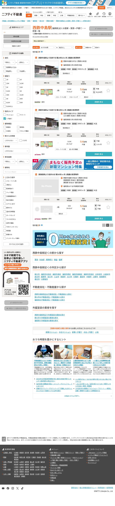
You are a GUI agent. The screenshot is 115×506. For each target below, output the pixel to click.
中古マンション (65, 332)
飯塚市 (43, 276)
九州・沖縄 (7, 474)
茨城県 (39, 457)
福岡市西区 (66, 274)
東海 (4, 464)
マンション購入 (55, 458)
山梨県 (21, 462)
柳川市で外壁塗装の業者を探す (46, 317)
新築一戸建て (77, 332)
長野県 (27, 462)
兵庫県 (21, 467)
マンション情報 (55, 468)
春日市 (37, 279)
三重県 (32, 464)
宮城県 (32, 453)
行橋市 (75, 276)
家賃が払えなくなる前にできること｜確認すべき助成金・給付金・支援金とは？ (62, 362)
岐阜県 (21, 464)
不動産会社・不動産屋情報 (59, 465)
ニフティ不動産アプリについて (98, 455)
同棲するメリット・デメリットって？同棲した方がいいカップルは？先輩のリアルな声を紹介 (54, 389)
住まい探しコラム (56, 473)
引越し (52, 480)
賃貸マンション (59, 453)
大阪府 (16, 467)
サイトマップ (92, 463)
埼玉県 (28, 457)
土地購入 (53, 463)
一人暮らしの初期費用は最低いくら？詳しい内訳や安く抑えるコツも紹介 (101, 362)
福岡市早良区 (89, 274)
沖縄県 (23, 476)
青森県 (21, 453)
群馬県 (16, 459)
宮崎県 (42, 474)
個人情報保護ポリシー (88, 488)
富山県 (32, 462)
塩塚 (60, 259)
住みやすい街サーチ (56, 470)
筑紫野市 (102, 276)
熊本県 (32, 474)
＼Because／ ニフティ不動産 (97, 453)
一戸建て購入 (54, 460)
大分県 (37, 474)
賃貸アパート (69, 453)
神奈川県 (22, 457)
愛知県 (16, 464)
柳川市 (37, 274)
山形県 (42, 453)
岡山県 (21, 469)
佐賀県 (21, 474)
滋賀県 (32, 467)
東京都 (16, 457)
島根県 (32, 469)
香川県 (16, 472)
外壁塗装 (53, 478)
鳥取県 (27, 469)
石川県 (37, 462)
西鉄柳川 (49, 259)
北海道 (16, 453)
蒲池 (36, 259)
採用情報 (109, 488)
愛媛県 (21, 472)
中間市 (88, 276)
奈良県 (37, 467)
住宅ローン (53, 475)
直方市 (37, 276)
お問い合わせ (92, 458)
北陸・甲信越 (7, 462)
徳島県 (42, 469)
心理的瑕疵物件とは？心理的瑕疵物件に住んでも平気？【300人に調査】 (82, 362)
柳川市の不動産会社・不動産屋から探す (50, 297)
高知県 (27, 472)
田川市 (50, 276)
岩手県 (27, 453)
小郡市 (95, 276)
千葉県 (33, 457)
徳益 (55, 259)
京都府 (27, 467)
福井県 (42, 462)
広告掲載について (93, 460)
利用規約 (101, 488)
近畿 (4, 467)
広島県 (16, 469)
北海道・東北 (7, 453)
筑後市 (63, 276)
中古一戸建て (89, 332)
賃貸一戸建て (79, 453)
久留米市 (106, 274)
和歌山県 (43, 467)
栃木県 (44, 457)
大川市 (69, 276)
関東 (4, 457)
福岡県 (16, 474)
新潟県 (16, 462)
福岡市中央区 (46, 274)
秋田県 (37, 453)
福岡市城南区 (77, 274)
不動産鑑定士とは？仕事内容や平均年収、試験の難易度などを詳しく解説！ (42, 362)
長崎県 (27, 474)
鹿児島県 (17, 476)
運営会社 (74, 488)
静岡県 (27, 464)
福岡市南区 (57, 274)
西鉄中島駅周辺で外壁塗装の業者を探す (50, 315)
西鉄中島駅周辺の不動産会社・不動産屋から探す (53, 294)
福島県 (16, 455)
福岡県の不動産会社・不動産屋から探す (50, 300)
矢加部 (41, 259)
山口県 (37, 469)
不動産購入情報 (55, 455)
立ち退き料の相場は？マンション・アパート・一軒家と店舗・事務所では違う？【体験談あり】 (93, 389)
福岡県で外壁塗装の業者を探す (46, 320)
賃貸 (51, 453)
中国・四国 (7, 469)
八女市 (56, 276)
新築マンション (52, 332)
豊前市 (82, 276)
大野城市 (44, 279)
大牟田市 (98, 274)
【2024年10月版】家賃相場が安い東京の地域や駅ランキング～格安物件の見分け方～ (53, 380)
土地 (96, 332)
